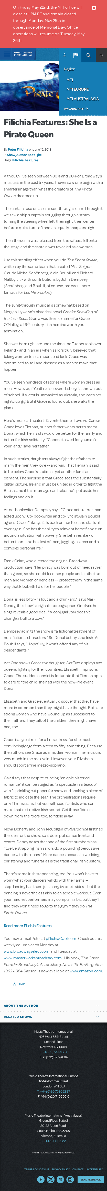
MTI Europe (78, 89)
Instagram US (70, 1179)
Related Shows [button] (18, 1017)
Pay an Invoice (74, 109)
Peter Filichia (18, 149)
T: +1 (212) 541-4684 (53, 1052)
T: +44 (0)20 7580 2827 (53, 1091)
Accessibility (94, 1169)
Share (22, 984)
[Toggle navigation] (6, 54)
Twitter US (51, 1179)
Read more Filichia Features (27, 925)
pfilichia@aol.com (61, 938)
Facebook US (41, 1179)
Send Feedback (91, 1179)
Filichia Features (25, 160)
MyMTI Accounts (64, 55)
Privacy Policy (60, 1169)
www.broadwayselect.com (27, 951)
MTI (70, 79)
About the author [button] (21, 1005)
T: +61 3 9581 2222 (53, 1141)
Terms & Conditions (36, 1169)
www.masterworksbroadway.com (33, 958)
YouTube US (60, 1179)
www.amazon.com (86, 971)
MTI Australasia (83, 98)
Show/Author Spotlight (24, 155)
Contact (77, 1169)
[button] (75, 55)
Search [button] (88, 55)
